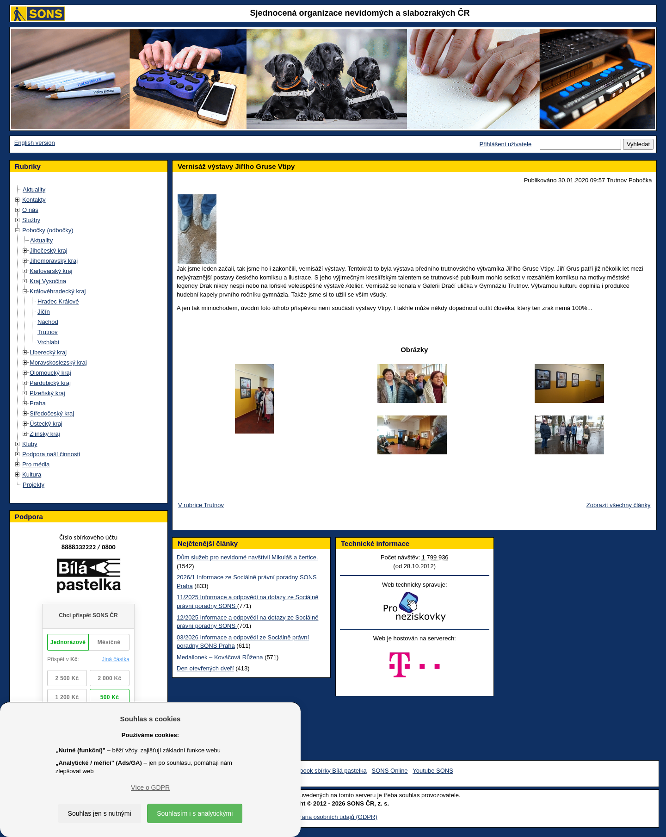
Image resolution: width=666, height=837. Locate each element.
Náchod (47, 321)
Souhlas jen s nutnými (99, 813)
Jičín (43, 311)
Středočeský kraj (52, 413)
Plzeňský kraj (47, 393)
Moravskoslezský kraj (58, 362)
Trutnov (47, 332)
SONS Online (390, 770)
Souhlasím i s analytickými (195, 813)
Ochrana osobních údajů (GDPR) (333, 816)
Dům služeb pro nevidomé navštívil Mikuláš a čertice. (247, 557)
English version (34, 142)
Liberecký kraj (48, 352)
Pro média (35, 464)
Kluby (29, 443)
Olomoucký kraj (50, 372)
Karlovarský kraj (51, 270)
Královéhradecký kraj (58, 291)
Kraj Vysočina (48, 281)
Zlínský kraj (45, 433)
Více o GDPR (150, 787)
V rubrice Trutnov (201, 505)
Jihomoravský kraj (54, 260)
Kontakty (34, 199)
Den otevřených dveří (205, 668)
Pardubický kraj (50, 382)
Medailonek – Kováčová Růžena (220, 657)
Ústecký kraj (46, 423)
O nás (30, 209)
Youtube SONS (433, 770)
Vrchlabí (48, 342)
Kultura (31, 474)
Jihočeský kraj (49, 250)
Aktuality (34, 189)
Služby (31, 220)
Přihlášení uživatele (505, 144)
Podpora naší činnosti (51, 454)
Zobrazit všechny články (618, 505)
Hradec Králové (58, 301)
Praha (38, 403)
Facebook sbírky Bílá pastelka (326, 770)
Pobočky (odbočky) (48, 230)
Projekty (33, 484)
